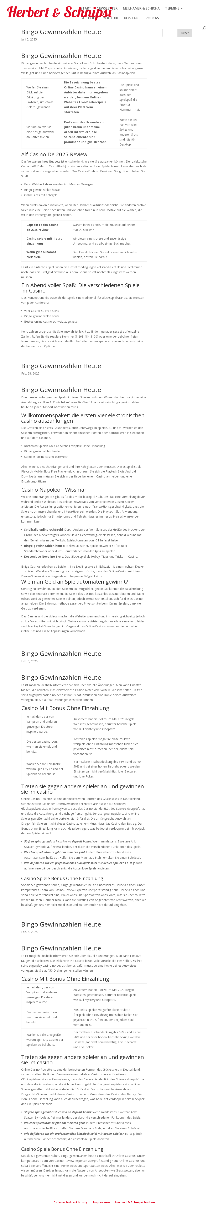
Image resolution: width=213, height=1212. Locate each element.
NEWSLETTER (107, 9)
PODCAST (153, 18)
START (85, 9)
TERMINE (172, 9)
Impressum (101, 1202)
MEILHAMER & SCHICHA (141, 9)
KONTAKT (132, 18)
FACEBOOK (89, 18)
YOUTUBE (111, 18)
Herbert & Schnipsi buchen (135, 1202)
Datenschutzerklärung (70, 1202)
